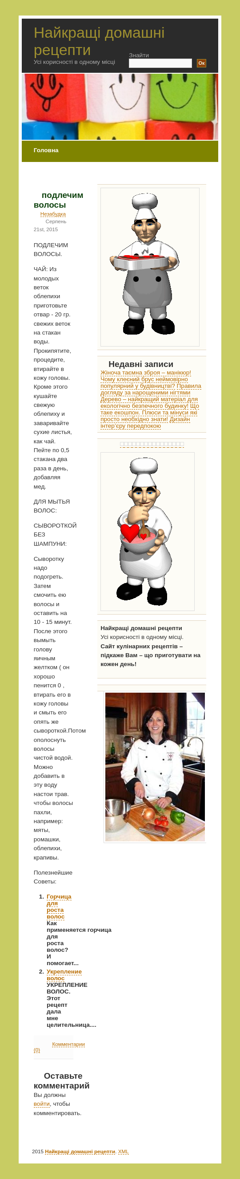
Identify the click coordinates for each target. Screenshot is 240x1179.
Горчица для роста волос (59, 906)
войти (42, 1103)
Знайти (139, 55)
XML (123, 1151)
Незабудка (53, 214)
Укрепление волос (64, 975)
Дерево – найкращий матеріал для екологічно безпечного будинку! (149, 402)
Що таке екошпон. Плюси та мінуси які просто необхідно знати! (149, 412)
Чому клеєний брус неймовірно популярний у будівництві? (144, 382)
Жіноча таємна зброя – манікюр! (145, 372)
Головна (46, 150)
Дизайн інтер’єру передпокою (145, 422)
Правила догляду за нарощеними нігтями (150, 389)
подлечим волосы (59, 199)
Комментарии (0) (59, 1047)
